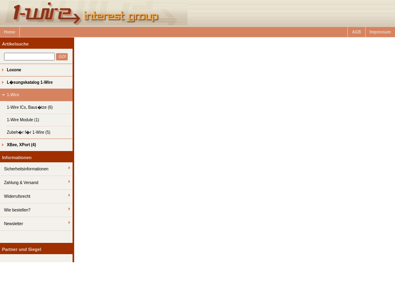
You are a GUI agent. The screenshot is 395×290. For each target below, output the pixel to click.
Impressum (380, 32)
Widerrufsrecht (17, 196)
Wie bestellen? (17, 210)
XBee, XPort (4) (21, 145)
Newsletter (13, 224)
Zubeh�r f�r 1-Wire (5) (28, 132)
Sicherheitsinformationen (26, 169)
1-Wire (13, 95)
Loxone (14, 70)
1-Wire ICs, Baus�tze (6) (30, 107)
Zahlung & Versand (21, 182)
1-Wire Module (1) (23, 120)
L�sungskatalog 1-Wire (30, 82)
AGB (356, 32)
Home (9, 32)
